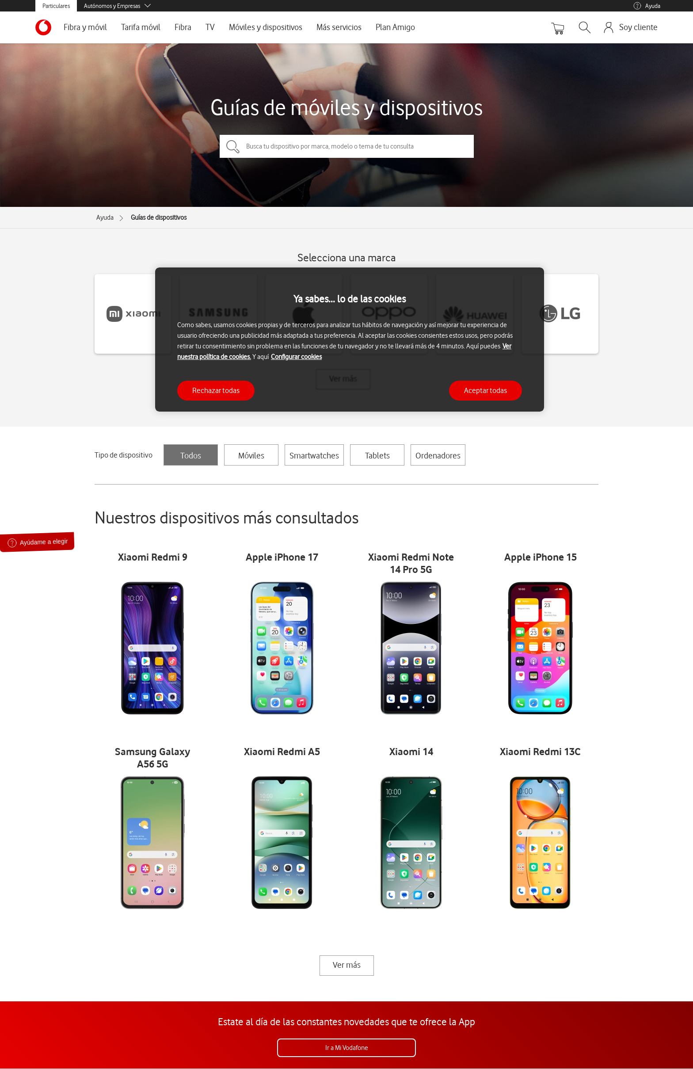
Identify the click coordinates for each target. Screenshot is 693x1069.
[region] (349, 339)
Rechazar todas (216, 390)
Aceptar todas (485, 390)
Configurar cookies (296, 357)
